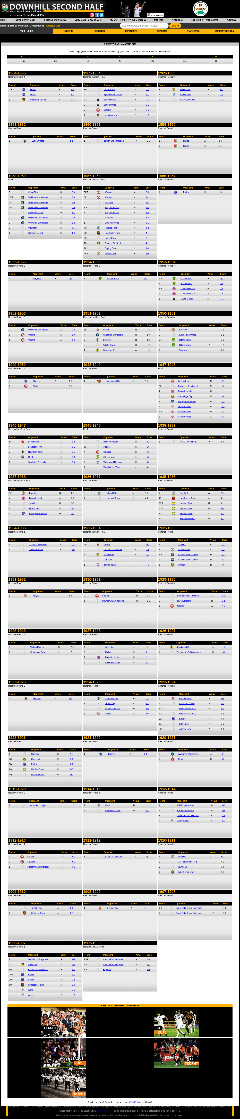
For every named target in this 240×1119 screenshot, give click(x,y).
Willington (32, 228)
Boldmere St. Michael (188, 386)
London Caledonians (38, 544)
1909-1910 (17, 892)
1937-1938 (17, 477)
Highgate (107, 969)
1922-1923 (17, 738)
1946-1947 (17, 425)
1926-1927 (166, 631)
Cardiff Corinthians (185, 810)
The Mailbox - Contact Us (204, 20)
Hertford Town (111, 228)
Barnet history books (105, 1111)
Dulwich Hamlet (188, 288)
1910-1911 (166, 840)
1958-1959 (17, 176)
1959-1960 (166, 125)
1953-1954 (166, 262)
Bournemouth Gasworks (113, 601)
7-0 (221, 299)
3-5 (70, 698)
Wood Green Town (111, 467)
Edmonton (184, 724)
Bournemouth (185, 698)
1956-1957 (166, 176)
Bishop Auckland (36, 212)
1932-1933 (166, 528)
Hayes (186, 141)
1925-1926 (17, 682)
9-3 (148, 601)
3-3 (147, 212)
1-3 (220, 192)
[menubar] (118, 20)
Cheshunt (35, 759)
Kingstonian (185, 94)
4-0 (73, 233)
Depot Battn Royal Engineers (189, 908)
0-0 (73, 207)
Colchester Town (37, 652)
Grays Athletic (184, 406)
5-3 (73, 862)
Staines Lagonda (112, 708)
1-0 (147, 110)
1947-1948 (166, 365)
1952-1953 (17, 313)
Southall (107, 452)
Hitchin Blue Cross (187, 714)
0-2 (70, 278)
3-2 (148, 442)
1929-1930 (166, 579)
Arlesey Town (185, 729)
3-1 (147, 223)
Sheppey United (35, 233)
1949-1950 (17, 365)
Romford (184, 493)
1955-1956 (17, 262)
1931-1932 (17, 579)
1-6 (223, 647)
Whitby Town (109, 345)
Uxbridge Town (38, 913)
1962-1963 (166, 73)
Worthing (183, 350)
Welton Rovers (37, 647)
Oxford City (110, 703)
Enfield (33, 89)
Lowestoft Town (35, 447)
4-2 (147, 207)
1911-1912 (92, 840)
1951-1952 (92, 313)
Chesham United (112, 662)
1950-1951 (166, 313)
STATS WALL (193, 31)
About (230, 20)
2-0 (221, 94)
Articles (176, 20)
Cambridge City (113, 381)
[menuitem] (3, 20)
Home (3, 20)
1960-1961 (92, 125)
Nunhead (35, 754)
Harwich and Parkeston (113, 141)
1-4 (70, 596)
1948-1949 (92, 365)
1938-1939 (166, 425)
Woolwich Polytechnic (38, 462)
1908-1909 (92, 892)
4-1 (72, 100)
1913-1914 (166, 789)
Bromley (107, 340)
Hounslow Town (111, 115)
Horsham (108, 560)
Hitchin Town (113, 278)
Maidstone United (38, 100)
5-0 (223, 820)
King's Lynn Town (186, 872)
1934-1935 (17, 528)
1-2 (147, 89)
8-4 (73, 228)
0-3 (73, 857)
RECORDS (100, 31)
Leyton (106, 330)
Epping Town (110, 248)
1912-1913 (17, 840)
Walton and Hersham (112, 462)
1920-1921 (166, 738)
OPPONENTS (130, 31)
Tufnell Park (36, 908)
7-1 (72, 652)
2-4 (224, 908)
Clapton (107, 110)
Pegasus (37, 278)
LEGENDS (68, 31)
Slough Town (184, 549)
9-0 (147, 248)
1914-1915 (92, 789)
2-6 (222, 493)
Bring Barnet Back (25, 20)
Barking (36, 381)
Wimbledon (185, 89)
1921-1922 (92, 738)
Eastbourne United (187, 335)
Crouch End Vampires (113, 959)
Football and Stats (54, 20)
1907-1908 (166, 892)
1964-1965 (17, 73)
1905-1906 (92, 943)
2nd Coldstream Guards (188, 815)
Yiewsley (109, 218)
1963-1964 (92, 73)
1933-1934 (92, 528)
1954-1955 (92, 262)
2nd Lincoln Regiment (38, 959)
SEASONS (162, 31)
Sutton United (110, 100)
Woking (108, 192)
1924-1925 (92, 682)
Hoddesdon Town (113, 233)
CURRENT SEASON (224, 31)
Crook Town (109, 89)
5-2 (147, 94)
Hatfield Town (111, 238)
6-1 (147, 238)
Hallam (108, 652)
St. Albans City (109, 350)
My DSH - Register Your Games (126, 20)
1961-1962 (17, 125)
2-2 (147, 105)
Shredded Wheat (187, 518)
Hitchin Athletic (38, 774)
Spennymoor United (113, 94)
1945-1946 (92, 425)
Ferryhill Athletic (112, 207)
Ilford (30, 457)
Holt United (34, 508)
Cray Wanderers (187, 100)
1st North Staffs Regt (187, 862)
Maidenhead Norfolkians (38, 867)
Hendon (181, 565)
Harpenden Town (113, 810)
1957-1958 (92, 176)
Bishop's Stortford (113, 243)
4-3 (148, 452)
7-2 (222, 401)
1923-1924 (166, 682)
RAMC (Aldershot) (185, 805)
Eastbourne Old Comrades (188, 652)
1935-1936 (166, 477)
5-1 (73, 447)
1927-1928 (92, 631)
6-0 (147, 218)
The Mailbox (135, 1102)
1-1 (72, 94)
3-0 (221, 100)
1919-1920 (17, 789)
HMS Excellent (184, 601)
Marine (106, 447)
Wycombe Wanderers (38, 218)
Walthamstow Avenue (38, 197)
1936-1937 (92, 477)
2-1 (147, 100)
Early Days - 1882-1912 (87, 20)
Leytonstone (183, 381)
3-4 (222, 754)
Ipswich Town (110, 565)
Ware (30, 990)
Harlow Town (110, 253)
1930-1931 (92, 579)
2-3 (72, 89)
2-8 (148, 959)
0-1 (221, 89)
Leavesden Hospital (38, 805)
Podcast (158, 20)
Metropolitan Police (186, 401)
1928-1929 (17, 631)
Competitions (37, 25)
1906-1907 (17, 943)
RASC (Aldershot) (187, 442)
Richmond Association (38, 969)
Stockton (109, 202)
